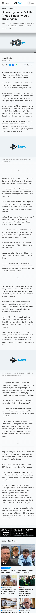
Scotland (12, 8)
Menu (5, 3)
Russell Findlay (7, 58)
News (4, 8)
